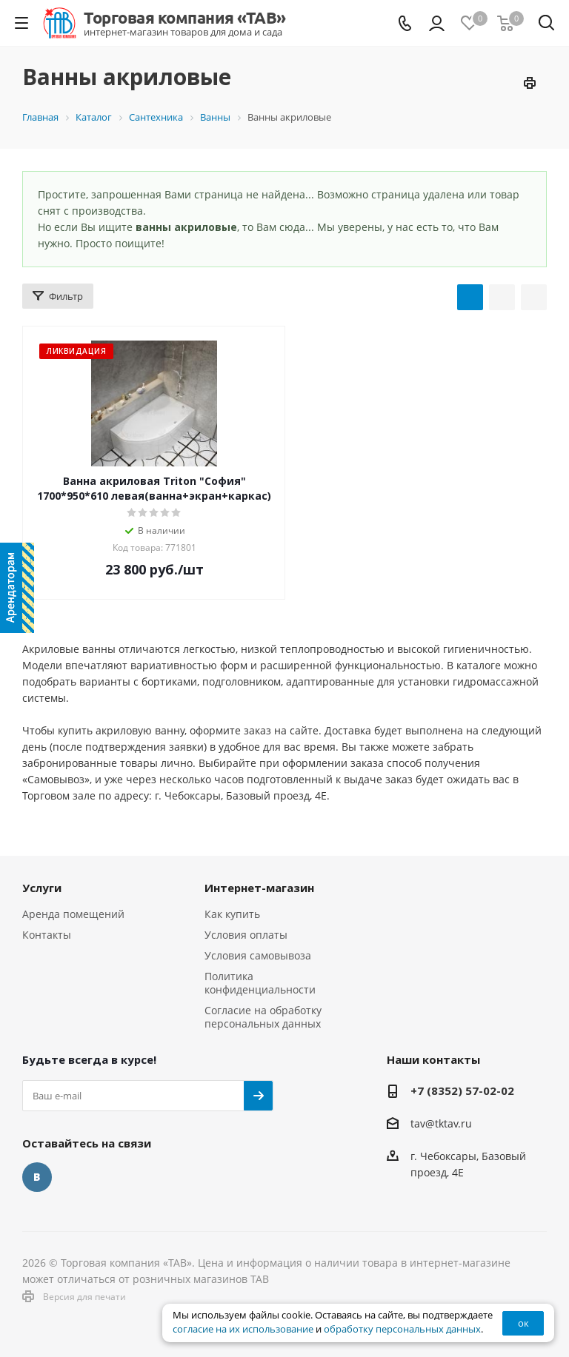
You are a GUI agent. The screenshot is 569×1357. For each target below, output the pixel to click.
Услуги (41, 887)
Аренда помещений (73, 914)
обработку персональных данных (402, 1329)
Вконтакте (37, 1177)
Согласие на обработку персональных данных (263, 1017)
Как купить (232, 914)
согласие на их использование (243, 1329)
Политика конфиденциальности (260, 982)
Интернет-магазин (259, 887)
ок (523, 1323)
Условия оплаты (245, 935)
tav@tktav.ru (441, 1123)
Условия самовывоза (257, 955)
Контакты (46, 935)
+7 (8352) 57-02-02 (462, 1090)
